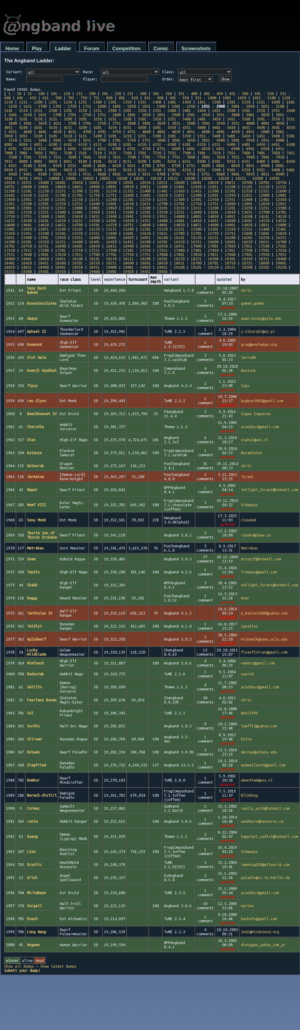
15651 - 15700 (171, 233)
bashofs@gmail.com (259, 919)
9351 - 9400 (268, 170)
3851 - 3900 (183, 123)
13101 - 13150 (171, 208)
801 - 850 (128, 98)
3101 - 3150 (30, 119)
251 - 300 (136, 93)
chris (246, 290)
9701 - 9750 (183, 174)
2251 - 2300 (105, 110)
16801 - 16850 (86, 246)
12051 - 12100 (35, 199)
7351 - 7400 (238, 153)
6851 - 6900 (228, 148)
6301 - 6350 (194, 144)
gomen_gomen (252, 303)
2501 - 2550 (253, 110)
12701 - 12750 (188, 204)
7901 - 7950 (272, 157)
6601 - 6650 (79, 148)
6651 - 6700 (109, 148)
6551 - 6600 (50, 148)
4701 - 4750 (109, 132)
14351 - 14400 (154, 220)
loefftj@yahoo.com (259, 726)
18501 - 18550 (86, 263)
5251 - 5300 (149, 136)
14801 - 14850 (171, 225)
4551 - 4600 (20, 132)
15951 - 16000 (86, 237)
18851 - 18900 (35, 267)
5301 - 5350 (179, 136)
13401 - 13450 (86, 212)
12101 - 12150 (69, 199)
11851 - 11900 (188, 195)
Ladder (63, 48)
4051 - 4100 (16, 127)
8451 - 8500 (20, 165)
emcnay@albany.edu (259, 752)
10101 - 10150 (147, 178)
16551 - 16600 (204, 242)
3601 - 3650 (35, 123)
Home (12, 48)
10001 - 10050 (79, 178)
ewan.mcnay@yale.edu (261, 318)
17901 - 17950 (255, 254)
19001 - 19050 (137, 267)
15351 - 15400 (255, 229)
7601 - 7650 (94, 157)
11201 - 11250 (35, 191)
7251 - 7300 (179, 153)
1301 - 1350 (120, 102)
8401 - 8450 (283, 161)
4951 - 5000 (257, 132)
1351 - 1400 (149, 102)
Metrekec (249, 548)
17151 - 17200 (35, 250)
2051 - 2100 (272, 106)
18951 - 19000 (103, 267)
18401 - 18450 (18, 263)
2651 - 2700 (50, 115)
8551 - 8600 (79, 165)
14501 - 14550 (255, 220)
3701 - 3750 (94, 123)
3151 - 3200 (60, 119)
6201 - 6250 (134, 144)
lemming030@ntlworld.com (265, 864)
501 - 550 (264, 93)
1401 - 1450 (179, 102)
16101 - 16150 (188, 237)
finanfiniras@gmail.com (264, 652)
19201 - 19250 (272, 267)
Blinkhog (249, 795)
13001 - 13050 (103, 208)
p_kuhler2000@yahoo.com (264, 613)
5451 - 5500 (268, 136)
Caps (245, 385)
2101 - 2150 (16, 110)
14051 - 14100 (238, 216)
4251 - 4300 (134, 127)
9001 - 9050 (60, 170)
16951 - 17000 (188, 246)
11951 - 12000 (255, 195)
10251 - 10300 (249, 178)
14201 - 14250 (52, 220)
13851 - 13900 (103, 216)
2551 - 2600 (283, 110)
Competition (126, 48)
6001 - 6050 (16, 144)
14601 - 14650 (35, 225)
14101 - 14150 (272, 216)
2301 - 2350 (134, 110)
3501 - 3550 (268, 119)
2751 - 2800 (109, 115)
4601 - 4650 (50, 132)
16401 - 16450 (103, 242)
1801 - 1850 (124, 106)
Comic (161, 48)
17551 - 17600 (18, 254)
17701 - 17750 (120, 254)
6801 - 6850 (198, 148)
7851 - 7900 (243, 157)
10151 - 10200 (181, 178)
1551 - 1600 (268, 102)
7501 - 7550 (35, 157)
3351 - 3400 (179, 119)
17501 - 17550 (272, 250)
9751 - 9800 (213, 174)
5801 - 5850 (183, 140)
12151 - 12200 (103, 199)
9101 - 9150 (120, 170)
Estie (246, 739)
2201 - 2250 (75, 110)
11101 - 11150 (255, 187)
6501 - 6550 (20, 148)
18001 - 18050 (35, 259)
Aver (245, 598)
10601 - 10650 (204, 182)
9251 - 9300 (209, 170)
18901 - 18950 (69, 267)
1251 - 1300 (90, 102)
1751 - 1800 (94, 106)
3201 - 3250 (90, 119)
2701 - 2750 (79, 115)
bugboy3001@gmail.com (262, 401)
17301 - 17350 (137, 250)
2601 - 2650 (20, 115)
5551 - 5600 (35, 140)
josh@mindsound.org (260, 932)
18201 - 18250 (171, 259)
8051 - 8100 (75, 161)
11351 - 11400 (137, 191)
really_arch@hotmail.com (265, 808)
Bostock (248, 370)
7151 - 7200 (120, 153)
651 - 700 (52, 98)
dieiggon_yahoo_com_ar (263, 945)
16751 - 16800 (52, 246)
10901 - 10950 (120, 187)
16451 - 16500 (137, 242)
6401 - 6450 (253, 144)
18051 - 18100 (69, 259)
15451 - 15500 (35, 233)
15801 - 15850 (272, 233)
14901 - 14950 (238, 225)
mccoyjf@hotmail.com (261, 559)
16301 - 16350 (35, 242)
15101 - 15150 (86, 229)
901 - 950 (179, 98)
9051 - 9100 (90, 170)
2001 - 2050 (243, 106)
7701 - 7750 (153, 157)
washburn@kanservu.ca (262, 821)
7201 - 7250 (149, 153)
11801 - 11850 (154, 195)
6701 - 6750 (139, 148)
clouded (248, 520)
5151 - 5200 (90, 136)
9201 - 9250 (179, 170)
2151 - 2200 (45, 110)
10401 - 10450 (69, 182)
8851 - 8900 (257, 165)
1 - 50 (14, 93)
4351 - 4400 (194, 127)
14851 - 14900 (204, 225)
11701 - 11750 (86, 195)
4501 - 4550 (283, 127)
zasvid (247, 674)
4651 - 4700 (79, 132)
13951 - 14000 (171, 216)
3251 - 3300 (120, 119)
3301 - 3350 (149, 119)
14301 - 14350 (120, 220)
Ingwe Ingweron (256, 414)
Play (37, 48)
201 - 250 (111, 93)
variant (171, 279)
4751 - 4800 (139, 132)
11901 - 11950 (221, 195)
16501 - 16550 (171, 242)
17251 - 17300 (103, 250)
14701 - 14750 (103, 225)
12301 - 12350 (204, 199)
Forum (91, 48)
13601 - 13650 (221, 212)
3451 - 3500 (238, 119)
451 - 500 (238, 93)
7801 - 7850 (213, 157)
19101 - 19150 (204, 267)
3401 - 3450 (209, 119)
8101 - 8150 (105, 161)
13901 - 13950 (137, 216)
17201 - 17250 (69, 250)
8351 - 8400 (253, 161)
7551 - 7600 (64, 157)
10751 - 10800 (18, 187)
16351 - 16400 (69, 242)
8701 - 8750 (168, 165)
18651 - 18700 (188, 263)
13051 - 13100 (137, 208)
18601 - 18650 (154, 263)
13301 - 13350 (18, 212)
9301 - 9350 (238, 170)
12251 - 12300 (171, 199)
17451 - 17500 (238, 250)
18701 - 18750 (221, 263)
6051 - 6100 (45, 144)
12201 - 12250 (137, 199)
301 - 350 (162, 93)
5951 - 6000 (272, 140)
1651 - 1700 (35, 106)
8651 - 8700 (139, 165)
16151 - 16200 (221, 237)
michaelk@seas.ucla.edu (264, 639)
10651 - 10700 (238, 182)
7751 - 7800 (183, 157)
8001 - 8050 (45, 161)
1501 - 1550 (238, 102)
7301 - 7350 (209, 153)
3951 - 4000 (243, 123)
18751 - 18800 (255, 263)
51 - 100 (36, 93)
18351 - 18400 (272, 259)
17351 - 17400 (171, 250)
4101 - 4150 (45, 127)
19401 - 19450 (120, 271)
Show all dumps (19, 966)
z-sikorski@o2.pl (258, 331)
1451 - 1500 (209, 102)
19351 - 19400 (86, 271)
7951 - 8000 (16, 161)
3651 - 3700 (64, 123)
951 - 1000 (205, 98)
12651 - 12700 (154, 204)
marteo (247, 906)
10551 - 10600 (171, 182)
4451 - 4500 (253, 127)
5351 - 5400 (209, 136)
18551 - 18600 (120, 263)
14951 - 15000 (272, 225)
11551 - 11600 (272, 191)
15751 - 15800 (238, 233)
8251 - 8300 (194, 161)
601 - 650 (26, 98)
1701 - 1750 (64, 106)
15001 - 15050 (18, 229)
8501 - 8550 (50, 165)
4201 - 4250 (105, 127)
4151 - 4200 (75, 127)
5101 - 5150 (60, 136)
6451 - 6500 (283, 144)
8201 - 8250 (164, 161)
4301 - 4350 (164, 127)
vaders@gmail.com (258, 663)
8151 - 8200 (134, 161)
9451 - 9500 (35, 174)
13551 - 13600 (188, 212)
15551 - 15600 (103, 233)
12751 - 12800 (221, 204)
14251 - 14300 (86, 220)
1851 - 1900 (153, 106)
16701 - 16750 (18, 246)
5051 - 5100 (30, 136)
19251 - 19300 (18, 271)
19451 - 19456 (154, 271)
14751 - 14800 (137, 225)
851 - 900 (153, 98)
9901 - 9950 (16, 178)
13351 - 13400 (52, 212)
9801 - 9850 (243, 174)
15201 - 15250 (154, 229)
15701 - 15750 (204, 233)
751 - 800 (102, 98)
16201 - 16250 (255, 237)
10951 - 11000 (154, 187)
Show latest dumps (58, 966)
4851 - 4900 (198, 132)
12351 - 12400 (238, 199)
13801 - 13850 (69, 216)
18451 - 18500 (52, 263)
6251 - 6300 (164, 144)
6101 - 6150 (75, 144)
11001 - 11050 (188, 187)
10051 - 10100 (113, 178)
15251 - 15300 (188, 229)
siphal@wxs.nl (254, 440)
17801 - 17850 (188, 254)
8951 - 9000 (30, 170)
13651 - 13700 (255, 212)
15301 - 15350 (221, 229)
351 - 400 (187, 93)
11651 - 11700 (52, 195)
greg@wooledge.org (259, 344)
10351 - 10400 (35, 182)
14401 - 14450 (188, 220)
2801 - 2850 (139, 115)
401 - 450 (213, 93)
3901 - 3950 (213, 123)
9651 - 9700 (153, 174)
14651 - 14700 (69, 225)
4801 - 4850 (168, 132)
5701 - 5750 (124, 140)
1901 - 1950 (183, 106)
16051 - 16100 (154, 237)
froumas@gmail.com (259, 572)
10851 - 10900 (86, 187)
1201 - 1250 (60, 102)
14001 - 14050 (204, 216)
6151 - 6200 (105, 144)
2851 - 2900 (168, 115)
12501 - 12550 (52, 204)
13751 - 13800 (35, 216)
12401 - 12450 (272, 199)
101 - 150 (60, 93)
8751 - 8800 (198, 165)
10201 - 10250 (215, 178)
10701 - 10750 (272, 182)
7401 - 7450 (268, 153)
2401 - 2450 (194, 110)
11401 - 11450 (171, 191)
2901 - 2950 (198, 115)
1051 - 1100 (264, 98)
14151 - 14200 (18, 220)
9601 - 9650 (124, 174)
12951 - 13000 (69, 208)
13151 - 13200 (204, 208)
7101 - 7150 (90, 153)
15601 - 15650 (137, 233)
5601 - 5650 (64, 140)
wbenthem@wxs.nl (257, 780)
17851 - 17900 (221, 254)
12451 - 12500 (18, 204)
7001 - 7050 (30, 153)
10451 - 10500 (103, 182)
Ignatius (249, 626)
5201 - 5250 (120, 136)
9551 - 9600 (94, 174)
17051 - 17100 (255, 246)
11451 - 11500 (204, 191)
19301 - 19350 (52, 271)
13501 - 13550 (154, 212)
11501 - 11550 (238, 191)
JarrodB (248, 357)
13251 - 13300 (272, 208)
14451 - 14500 (221, 220)
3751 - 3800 (124, 123)
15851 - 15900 (18, 237)
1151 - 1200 (30, 102)
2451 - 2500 (223, 110)
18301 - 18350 (238, 259)
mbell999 (249, 713)
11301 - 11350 (103, 191)
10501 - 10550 (137, 182)
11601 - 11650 (18, 195)
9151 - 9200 (149, 170)
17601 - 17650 (52, 254)
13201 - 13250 (238, 208)
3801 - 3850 (153, 123)
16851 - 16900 (120, 246)
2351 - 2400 (164, 110)
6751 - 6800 (168, 148)
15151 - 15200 (120, 229)
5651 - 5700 (94, 140)
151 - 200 (85, 93)
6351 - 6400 (223, 144)
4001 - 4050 (272, 123)
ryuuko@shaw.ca (256, 535)
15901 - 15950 (52, 237)
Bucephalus (251, 453)
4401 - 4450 (223, 127)
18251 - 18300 (204, 259)
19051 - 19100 (171, 267)
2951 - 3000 (228, 115)
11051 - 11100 (221, 187)
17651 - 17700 (86, 254)
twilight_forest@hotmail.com (269, 489)
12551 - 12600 (86, 204)
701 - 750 (77, 98)
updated (224, 279)
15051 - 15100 (52, 229)
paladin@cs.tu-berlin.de (265, 877)
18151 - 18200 (137, 259)
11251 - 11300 (69, 191)
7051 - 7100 (60, 153)
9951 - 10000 (46, 178)
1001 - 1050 (234, 98)
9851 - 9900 (272, 174)
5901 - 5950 (243, 140)
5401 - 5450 (238, 136)
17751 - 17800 (154, 254)
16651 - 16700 (272, 242)
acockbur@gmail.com (260, 427)
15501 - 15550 (69, 233)
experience (114, 279)
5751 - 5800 (153, 140)
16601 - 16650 (238, 242)
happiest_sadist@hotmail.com (269, 836)
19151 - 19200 (238, 267)
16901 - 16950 (154, 246)
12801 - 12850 (255, 204)
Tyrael (247, 476)
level (95, 279)
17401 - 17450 (204, 250)
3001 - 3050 (257, 115)
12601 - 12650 (120, 204)
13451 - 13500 (120, 212)
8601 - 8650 (109, 165)
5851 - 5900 (213, 140)
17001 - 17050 (221, 246)
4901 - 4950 (228, 132)
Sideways (249, 505)
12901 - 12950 (35, 208)
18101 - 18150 (103, 259)
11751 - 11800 (120, 195)
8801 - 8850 (228, 165)
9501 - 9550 (64, 174)
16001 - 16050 (120, 237)
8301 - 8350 (223, 161)
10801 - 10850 (52, 187)
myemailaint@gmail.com (263, 765)
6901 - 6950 (257, 148)
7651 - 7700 (124, 157)
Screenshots (196, 48)
